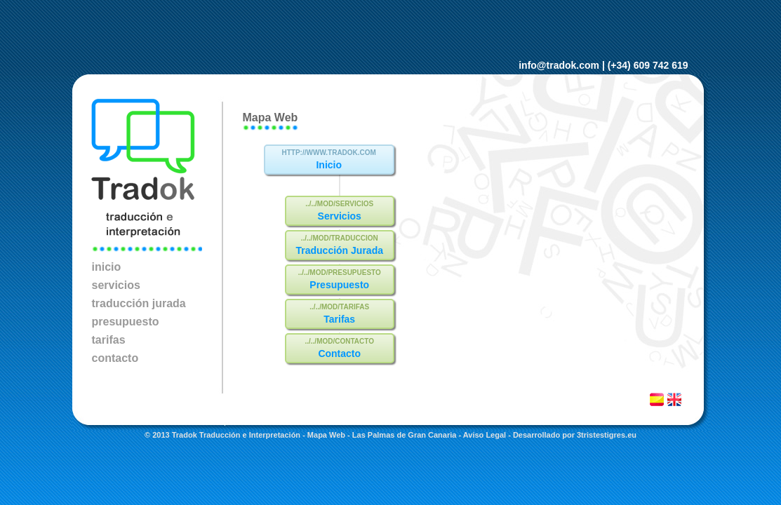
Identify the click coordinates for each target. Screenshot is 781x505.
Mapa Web (326, 435)
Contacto (339, 353)
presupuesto (125, 322)
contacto (115, 358)
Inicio (329, 164)
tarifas (109, 340)
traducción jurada (139, 303)
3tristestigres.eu (606, 435)
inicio (106, 267)
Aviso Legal (484, 435)
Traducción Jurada (338, 250)
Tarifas (339, 319)
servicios (116, 285)
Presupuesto (339, 284)
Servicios (339, 216)
